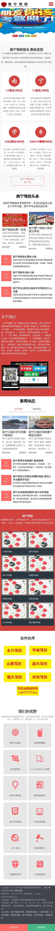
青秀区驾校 (7, 599)
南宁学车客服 (15, 822)
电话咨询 (14, 927)
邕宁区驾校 (33, 551)
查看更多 (22, 247)
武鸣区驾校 (33, 575)
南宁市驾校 (7, 575)
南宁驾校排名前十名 (28, 180)
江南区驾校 (7, 551)
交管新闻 (18, 409)
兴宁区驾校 (7, 622)
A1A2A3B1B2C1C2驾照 (39, 769)
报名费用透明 (39, 743)
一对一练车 (15, 848)
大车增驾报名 (39, 874)
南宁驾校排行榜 (17, 912)
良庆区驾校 (33, 599)
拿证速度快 (15, 769)
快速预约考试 (15, 874)
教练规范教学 (39, 796)
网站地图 (19, 890)
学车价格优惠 (39, 822)
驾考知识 (37, 409)
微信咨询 (41, 927)
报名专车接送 (15, 743)
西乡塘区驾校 (34, 622)
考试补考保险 (15, 796)
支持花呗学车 (39, 848)
